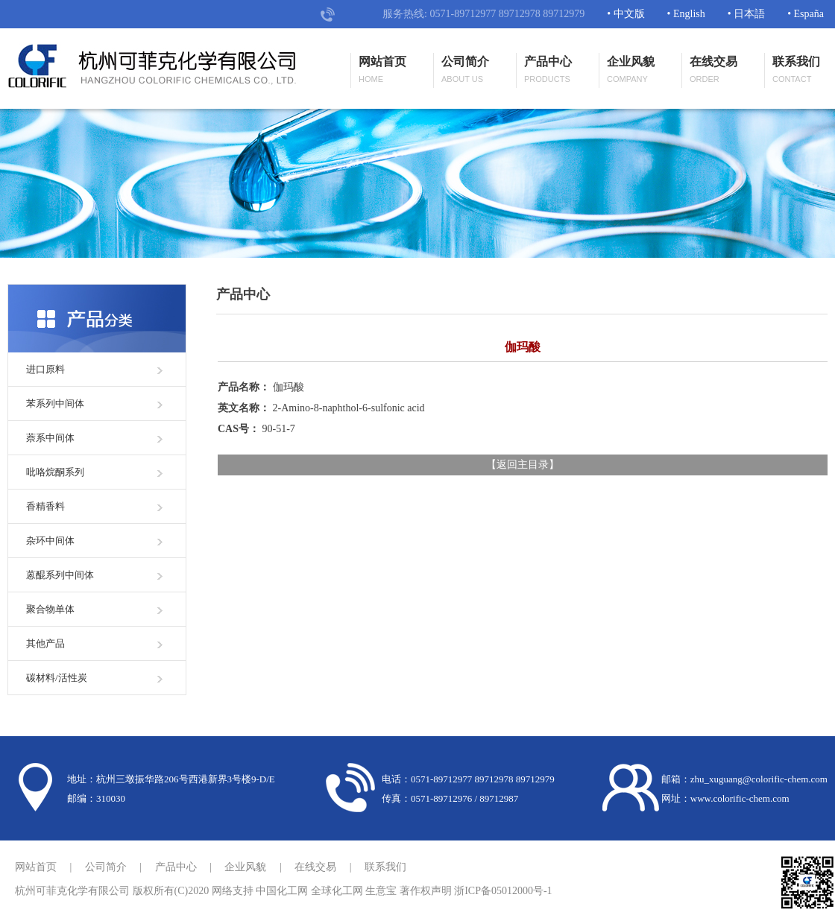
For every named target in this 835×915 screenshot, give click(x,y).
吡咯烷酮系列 (55, 472)
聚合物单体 (50, 609)
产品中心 (548, 70)
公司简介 (465, 70)
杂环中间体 (50, 540)
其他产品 (45, 643)
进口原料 (45, 369)
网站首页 (382, 70)
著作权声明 (426, 890)
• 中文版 (625, 13)
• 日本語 (746, 13)
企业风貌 (631, 70)
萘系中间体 (50, 437)
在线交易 (713, 70)
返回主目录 (523, 464)
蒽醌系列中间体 (60, 574)
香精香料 (45, 506)
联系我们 (796, 70)
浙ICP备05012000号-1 (503, 890)
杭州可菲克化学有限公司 (72, 890)
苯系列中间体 (55, 403)
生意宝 (381, 890)
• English (686, 13)
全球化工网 (337, 890)
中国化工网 (282, 890)
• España (805, 13)
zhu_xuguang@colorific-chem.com (759, 779)
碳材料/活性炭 (56, 677)
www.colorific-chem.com (740, 798)
